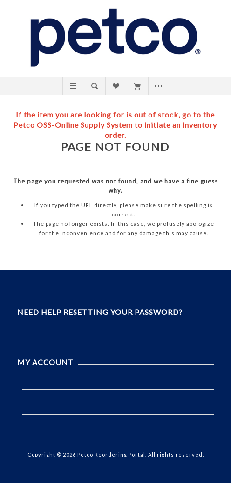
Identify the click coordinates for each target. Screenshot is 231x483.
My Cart (137, 86)
